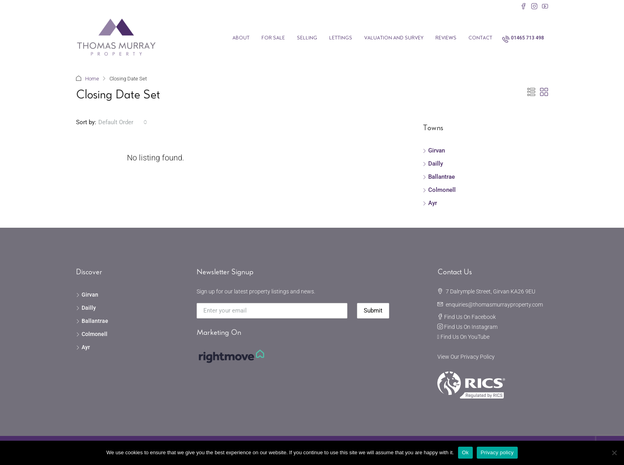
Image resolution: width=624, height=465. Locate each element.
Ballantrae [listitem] (439, 176)
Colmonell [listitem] (439, 189)
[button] (531, 92)
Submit (373, 310)
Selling (307, 37)
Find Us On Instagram (470, 327)
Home (92, 79)
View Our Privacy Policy (466, 357)
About (241, 37)
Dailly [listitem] (433, 163)
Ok (465, 452)
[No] (614, 453)
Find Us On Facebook (470, 317)
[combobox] (122, 122)
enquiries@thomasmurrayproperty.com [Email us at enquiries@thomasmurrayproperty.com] (494, 304)
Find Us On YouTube (465, 337)
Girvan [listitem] (434, 150)
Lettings (340, 37)
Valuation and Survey (393, 37)
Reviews (445, 37)
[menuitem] (523, 38)
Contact (480, 37)
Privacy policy (497, 452)
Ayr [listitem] (430, 203)
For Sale (273, 37)
